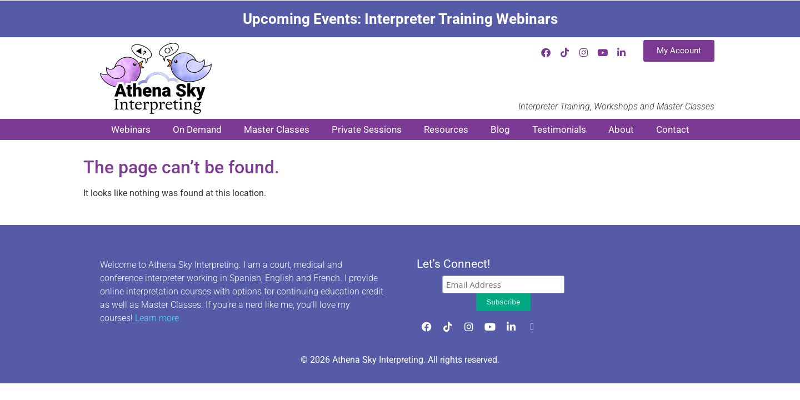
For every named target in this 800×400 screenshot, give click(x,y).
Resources (446, 129)
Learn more (157, 318)
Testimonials (559, 129)
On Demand (197, 129)
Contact (672, 129)
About (621, 129)
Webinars (131, 129)
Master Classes (276, 129)
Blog (500, 129)
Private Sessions (367, 129)
